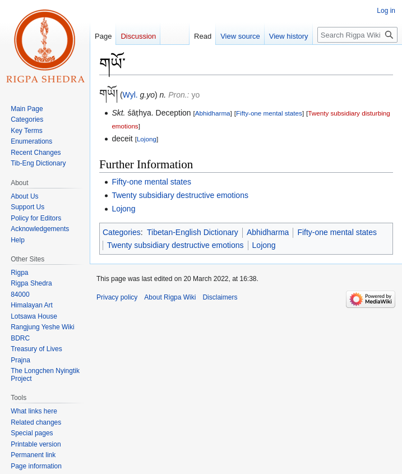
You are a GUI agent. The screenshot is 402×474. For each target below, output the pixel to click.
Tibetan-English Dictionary (192, 232)
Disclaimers (219, 297)
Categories (122, 232)
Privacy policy (116, 297)
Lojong (146, 138)
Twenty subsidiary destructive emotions (180, 195)
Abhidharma (212, 113)
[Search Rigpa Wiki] (357, 35)
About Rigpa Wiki (170, 297)
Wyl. (130, 94)
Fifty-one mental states (269, 113)
